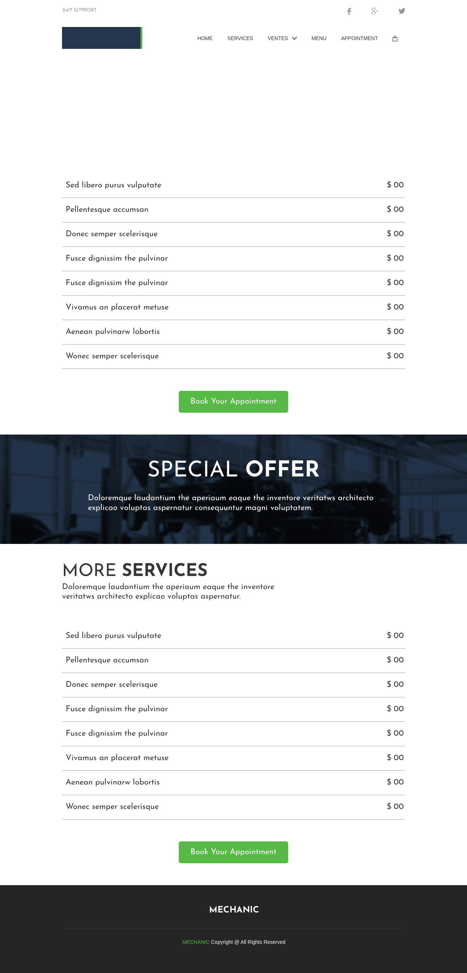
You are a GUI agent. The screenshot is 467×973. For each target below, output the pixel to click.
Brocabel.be (102, 14)
